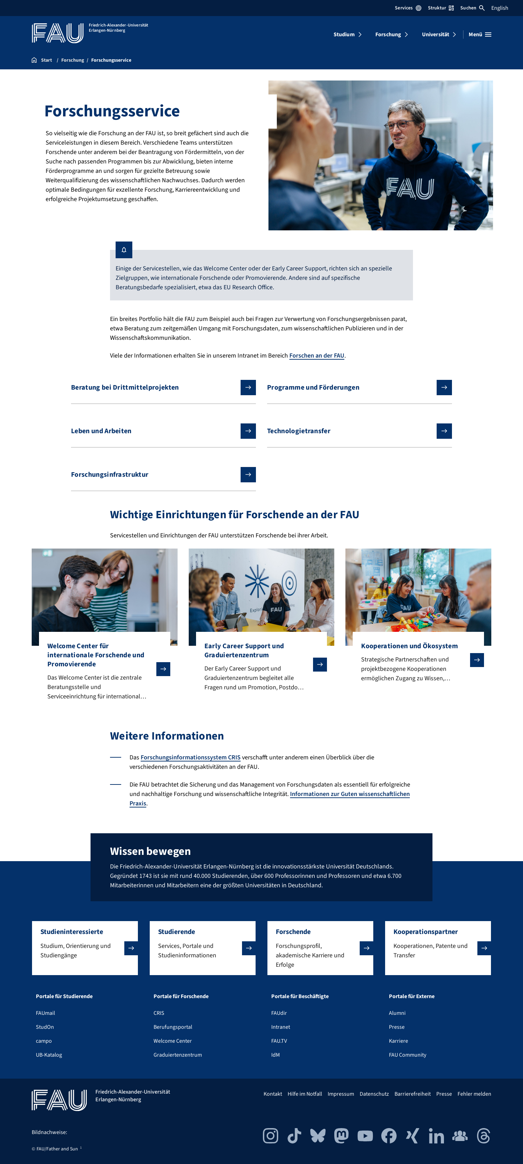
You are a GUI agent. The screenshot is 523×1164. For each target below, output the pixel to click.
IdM (275, 1055)
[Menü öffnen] (480, 34)
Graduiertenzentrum (178, 1055)
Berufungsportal (173, 1027)
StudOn (45, 1027)
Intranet (280, 1027)
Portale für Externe (412, 996)
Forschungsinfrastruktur (158, 474)
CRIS (159, 1013)
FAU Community (407, 1055)
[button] (85, 948)
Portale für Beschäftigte (300, 996)
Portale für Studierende (64, 996)
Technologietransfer (354, 431)
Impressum (341, 1094)
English (499, 8)
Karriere (398, 1041)
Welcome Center (173, 1041)
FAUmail (45, 1013)
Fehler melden (474, 1094)
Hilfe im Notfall (305, 1094)
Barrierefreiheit (413, 1094)
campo (44, 1041)
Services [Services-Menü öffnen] (408, 8)
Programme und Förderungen (354, 387)
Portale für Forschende (181, 996)
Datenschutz (374, 1094)
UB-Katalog (49, 1055)
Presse (397, 1027)
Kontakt (273, 1094)
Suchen (472, 8)
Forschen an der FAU (316, 355)
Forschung (388, 34)
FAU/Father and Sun (57, 1149)
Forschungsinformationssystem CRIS (191, 757)
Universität (436, 34)
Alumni (397, 1013)
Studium (344, 34)
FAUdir (279, 1013)
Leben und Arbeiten (158, 431)
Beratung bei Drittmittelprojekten (158, 387)
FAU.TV (279, 1041)
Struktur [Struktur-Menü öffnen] (441, 8)
